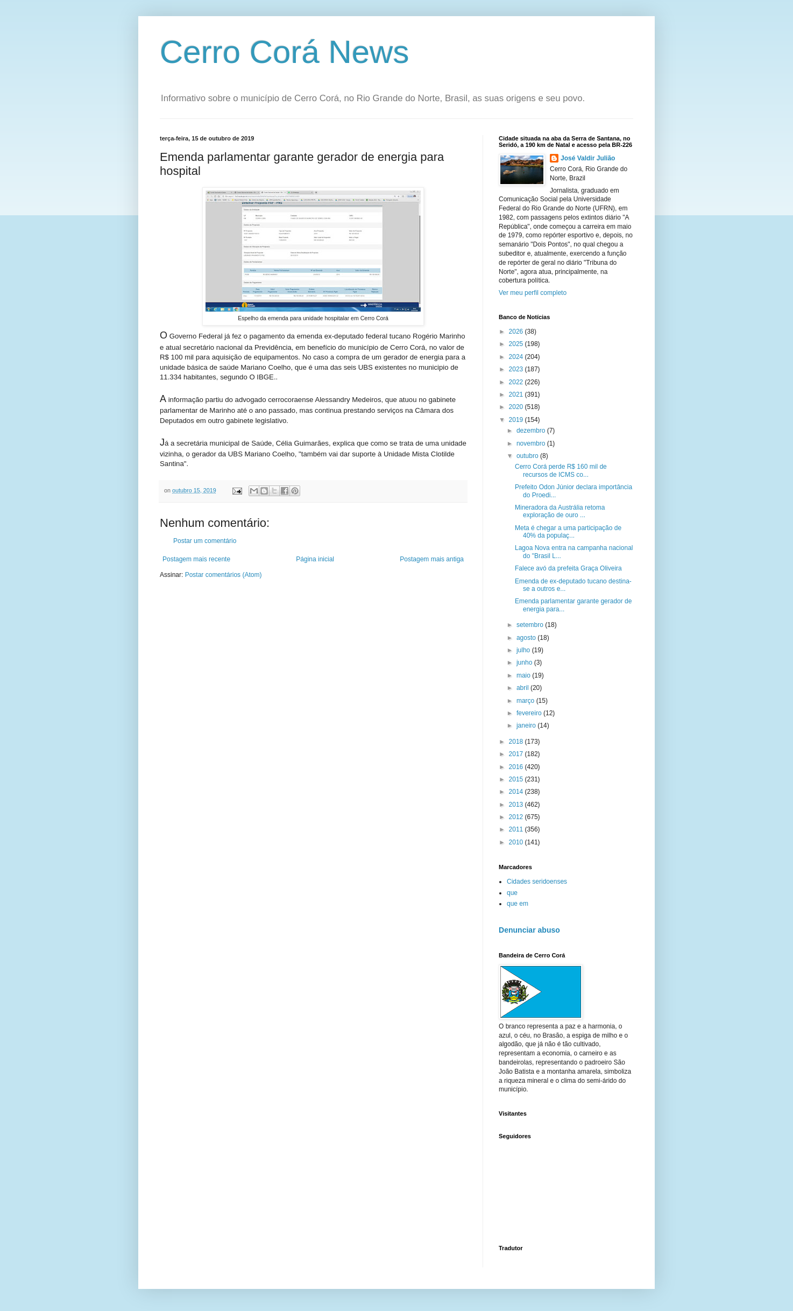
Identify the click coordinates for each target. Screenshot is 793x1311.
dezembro (531, 430)
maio (524, 675)
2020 (517, 407)
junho (525, 662)
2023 (517, 369)
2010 (517, 842)
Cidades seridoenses (537, 881)
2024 (517, 357)
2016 (517, 767)
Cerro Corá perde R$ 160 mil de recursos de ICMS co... (561, 470)
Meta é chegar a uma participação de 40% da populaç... (568, 531)
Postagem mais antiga (432, 559)
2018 (517, 741)
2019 (517, 420)
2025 (517, 344)
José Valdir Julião (588, 158)
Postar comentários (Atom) (223, 575)
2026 (517, 331)
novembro (531, 443)
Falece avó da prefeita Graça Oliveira (568, 568)
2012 (517, 817)
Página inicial (315, 559)
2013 (517, 804)
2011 (517, 829)
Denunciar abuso (529, 930)
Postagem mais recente (196, 559)
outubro (528, 456)
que (512, 893)
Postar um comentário (204, 541)
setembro (530, 625)
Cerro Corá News (284, 52)
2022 (517, 382)
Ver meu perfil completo (533, 293)
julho (524, 650)
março (526, 700)
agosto (526, 638)
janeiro (526, 725)
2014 (517, 791)
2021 (517, 394)
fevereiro (529, 713)
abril (523, 688)
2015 (517, 779)
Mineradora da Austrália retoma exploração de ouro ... (560, 511)
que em (517, 903)
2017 (517, 754)
